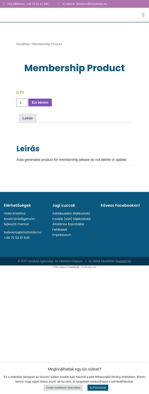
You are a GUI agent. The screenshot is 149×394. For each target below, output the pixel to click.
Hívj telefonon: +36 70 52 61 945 (27, 3)
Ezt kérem (40, 102)
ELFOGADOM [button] (98, 387)
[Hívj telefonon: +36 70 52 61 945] (3, 3)
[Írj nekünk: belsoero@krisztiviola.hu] (59, 3)
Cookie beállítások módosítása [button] (63, 387)
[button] (143, 15)
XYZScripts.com (88, 267)
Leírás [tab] (28, 118)
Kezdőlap (23, 44)
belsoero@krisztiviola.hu (22, 232)
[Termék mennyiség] (22, 103)
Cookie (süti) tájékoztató (71, 219)
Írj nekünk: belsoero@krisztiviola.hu (84, 3)
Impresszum (61, 235)
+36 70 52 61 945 (17, 238)
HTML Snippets (60, 267)
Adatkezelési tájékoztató (71, 213)
